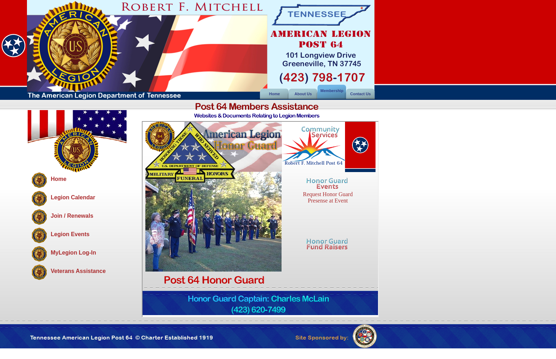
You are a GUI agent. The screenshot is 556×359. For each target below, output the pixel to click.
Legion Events (70, 234)
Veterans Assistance (78, 271)
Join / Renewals (72, 216)
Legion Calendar (73, 197)
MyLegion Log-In (73, 253)
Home (58, 179)
